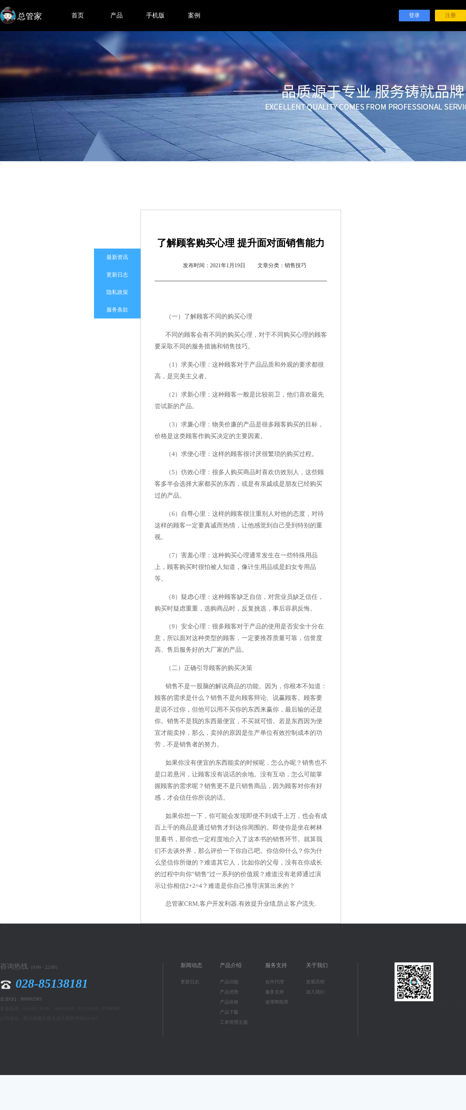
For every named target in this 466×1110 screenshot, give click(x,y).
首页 (77, 15)
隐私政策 (117, 292)
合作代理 (274, 982)
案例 (194, 15)
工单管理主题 (234, 1022)
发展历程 (315, 982)
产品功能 (229, 982)
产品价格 (229, 1002)
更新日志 (117, 275)
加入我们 (315, 992)
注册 (450, 15)
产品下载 (229, 1012)
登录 (414, 15)
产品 (116, 15)
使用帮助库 (277, 1002)
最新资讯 (117, 257)
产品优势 (229, 992)
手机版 (155, 15)
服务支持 (274, 992)
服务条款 (117, 310)
